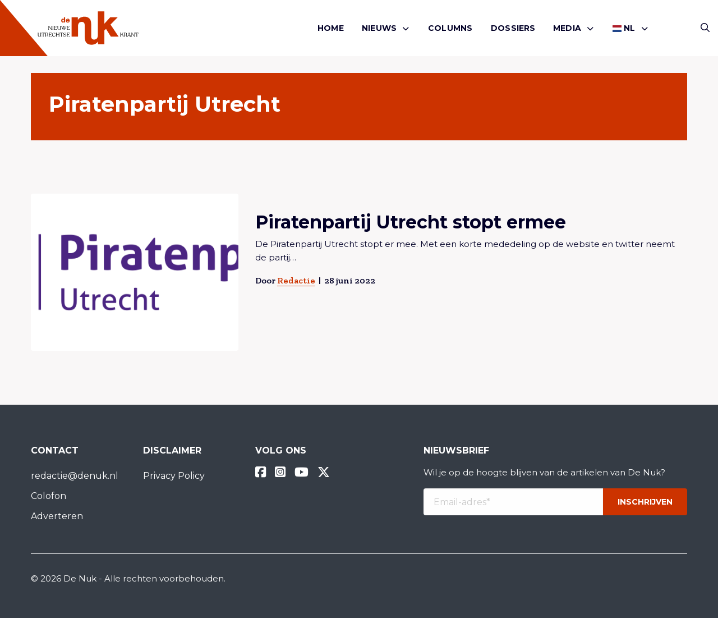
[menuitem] (330, 28)
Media (567, 28)
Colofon (48, 496)
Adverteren (57, 516)
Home (330, 28)
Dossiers (513, 28)
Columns (450, 28)
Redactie (296, 280)
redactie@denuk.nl (74, 475)
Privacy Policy (174, 475)
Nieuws (379, 28)
